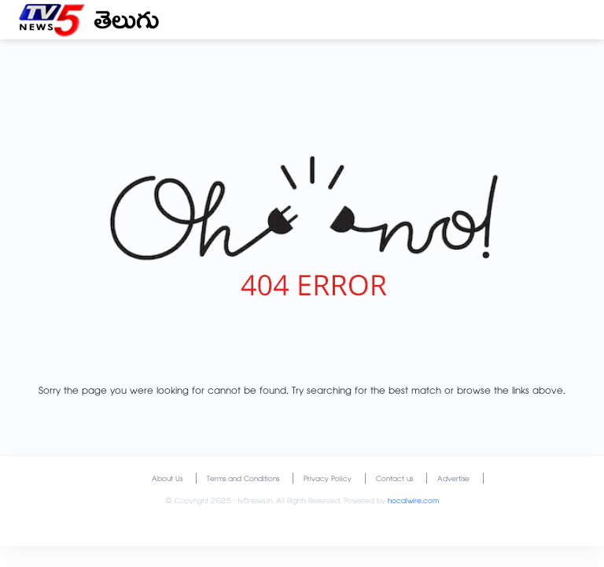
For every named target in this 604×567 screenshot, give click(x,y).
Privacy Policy (328, 480)
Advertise (453, 480)
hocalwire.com (413, 502)
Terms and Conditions (243, 480)
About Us (167, 480)
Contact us (394, 480)
